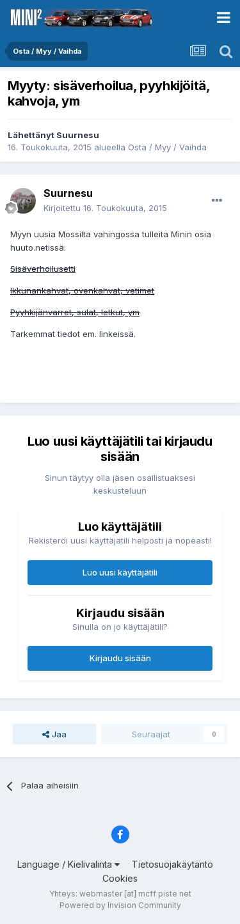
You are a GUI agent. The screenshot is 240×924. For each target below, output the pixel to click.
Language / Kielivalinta (68, 864)
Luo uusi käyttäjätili (120, 572)
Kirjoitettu (105, 208)
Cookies (120, 878)
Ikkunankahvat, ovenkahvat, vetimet (82, 290)
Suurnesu (77, 135)
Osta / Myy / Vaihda (167, 147)
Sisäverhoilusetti (43, 268)
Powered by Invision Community (120, 905)
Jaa (54, 734)
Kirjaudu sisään (120, 658)
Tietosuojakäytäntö (172, 864)
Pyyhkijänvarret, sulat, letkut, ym (75, 312)
